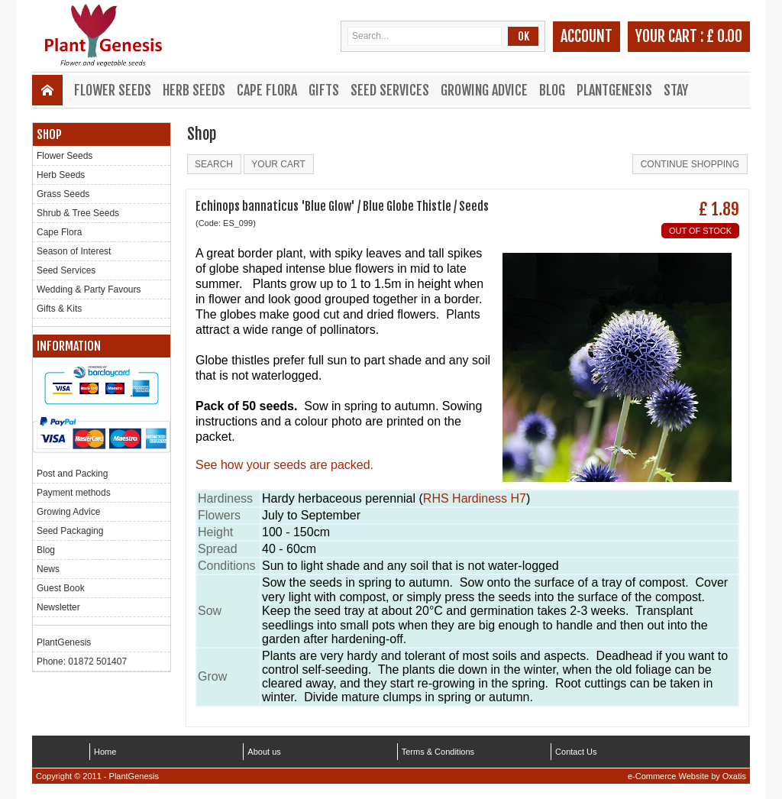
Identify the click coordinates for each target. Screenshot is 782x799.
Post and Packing (72, 473)
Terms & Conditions (438, 751)
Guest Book (61, 588)
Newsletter (58, 607)
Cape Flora (267, 90)
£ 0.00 (724, 36)
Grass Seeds (63, 194)
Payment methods (74, 492)
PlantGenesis (614, 90)
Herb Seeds (194, 90)
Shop (49, 134)
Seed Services (390, 90)
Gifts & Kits (59, 308)
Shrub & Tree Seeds (78, 213)
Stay (676, 90)
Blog (552, 90)
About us (263, 751)
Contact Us (575, 751)
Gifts (324, 90)
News (48, 569)
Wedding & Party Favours (89, 289)
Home (105, 751)
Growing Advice (484, 90)
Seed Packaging (70, 531)
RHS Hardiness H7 (474, 498)
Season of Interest (74, 251)
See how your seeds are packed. (284, 464)
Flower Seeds (112, 90)
